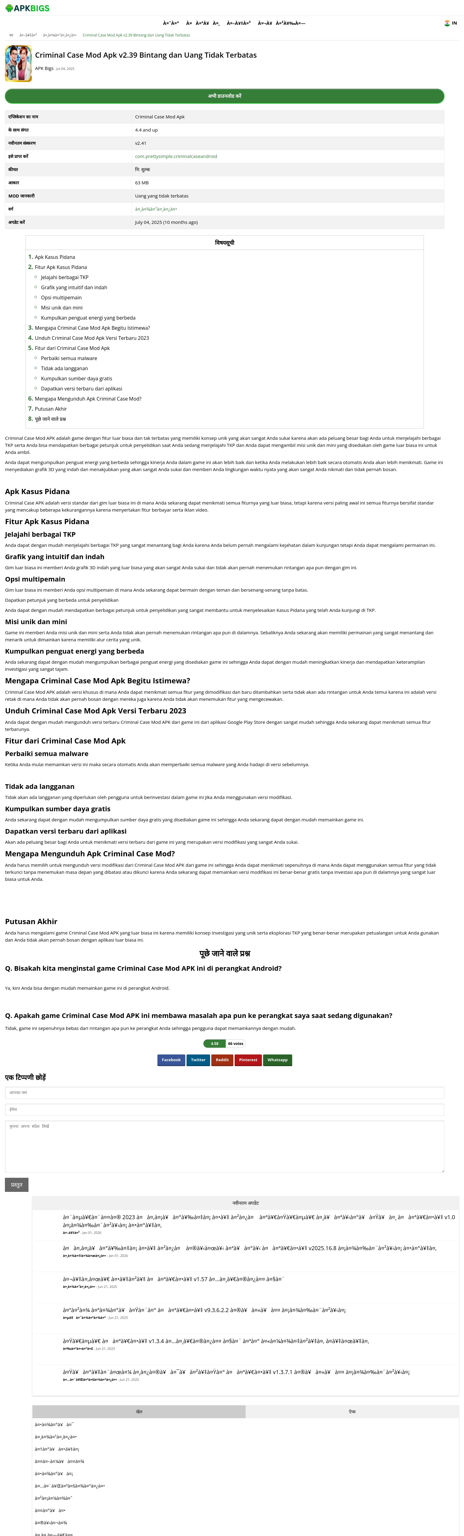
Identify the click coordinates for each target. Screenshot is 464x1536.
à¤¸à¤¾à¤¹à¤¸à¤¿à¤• (103, 26)
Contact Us (406, 1528)
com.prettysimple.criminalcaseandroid (167, 148)
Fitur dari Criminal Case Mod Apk (127, 340)
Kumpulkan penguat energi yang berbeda (143, 310)
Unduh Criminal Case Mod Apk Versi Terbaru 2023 (147, 330)
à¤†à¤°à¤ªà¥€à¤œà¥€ (347, 569)
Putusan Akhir (106, 401)
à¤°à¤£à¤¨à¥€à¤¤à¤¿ (346, 606)
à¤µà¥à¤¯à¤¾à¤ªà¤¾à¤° (345, 272)
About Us (307, 1528)
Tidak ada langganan (119, 360)
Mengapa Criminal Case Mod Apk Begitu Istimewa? (148, 320)
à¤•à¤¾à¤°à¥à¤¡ (343, 471)
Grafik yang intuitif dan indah (129, 279)
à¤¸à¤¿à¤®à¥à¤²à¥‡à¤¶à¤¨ (354, 582)
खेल (345, 410)
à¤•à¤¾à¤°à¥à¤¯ (343, 422)
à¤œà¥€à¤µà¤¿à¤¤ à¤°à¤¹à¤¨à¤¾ (360, 619)
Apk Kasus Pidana (110, 249)
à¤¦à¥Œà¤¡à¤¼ (340, 557)
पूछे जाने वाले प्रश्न (105, 411)
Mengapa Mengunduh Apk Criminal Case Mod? (143, 391)
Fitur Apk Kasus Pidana (116, 259)
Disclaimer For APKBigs (341, 1528)
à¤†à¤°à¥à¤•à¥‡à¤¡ (346, 447)
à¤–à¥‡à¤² (305, 8)
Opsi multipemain (116, 289)
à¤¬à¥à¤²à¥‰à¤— (348, 8)
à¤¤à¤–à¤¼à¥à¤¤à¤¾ (348, 459)
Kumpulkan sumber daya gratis (132, 370)
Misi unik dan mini (117, 300)
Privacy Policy (379, 1528)
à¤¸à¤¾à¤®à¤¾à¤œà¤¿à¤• (346, 173)
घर (55, 26)
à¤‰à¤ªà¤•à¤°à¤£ (339, 325)
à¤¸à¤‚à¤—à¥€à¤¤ (343, 533)
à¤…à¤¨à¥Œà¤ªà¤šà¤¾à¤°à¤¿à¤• (351, 387)
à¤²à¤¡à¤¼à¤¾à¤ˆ (342, 496)
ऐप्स (392, 410)
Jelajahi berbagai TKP (120, 269)
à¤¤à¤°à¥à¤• (339, 508)
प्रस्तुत (60, 1326)
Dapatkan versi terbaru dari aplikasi (137, 381)
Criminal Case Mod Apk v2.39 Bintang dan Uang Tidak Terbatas (179, 26)
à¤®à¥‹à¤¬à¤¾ (340, 520)
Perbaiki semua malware (124, 350)
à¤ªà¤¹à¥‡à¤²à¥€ (341, 545)
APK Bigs (99, 65)
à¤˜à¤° (237, 8)
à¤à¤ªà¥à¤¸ (269, 8)
